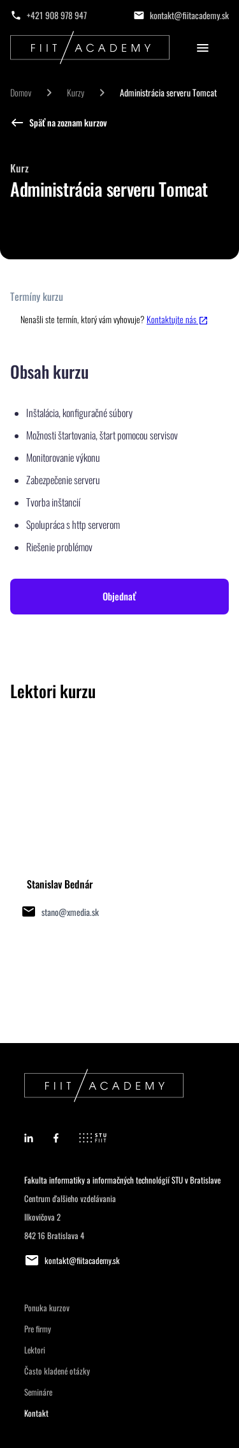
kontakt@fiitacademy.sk (189, 15)
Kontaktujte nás (177, 319)
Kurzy (75, 92)
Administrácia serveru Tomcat (168, 92)
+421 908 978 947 (57, 15)
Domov (20, 92)
